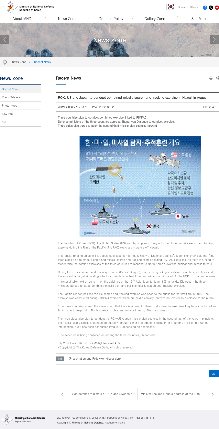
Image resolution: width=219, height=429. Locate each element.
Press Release (11, 97)
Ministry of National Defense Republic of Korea (28, 7)
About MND (22, 18)
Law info (7, 114)
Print (211, 78)
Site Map (198, 18)
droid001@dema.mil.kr (102, 343)
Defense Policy (111, 18)
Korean (182, 7)
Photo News (9, 105)
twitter (211, 7)
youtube (217, 7)
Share (217, 78)
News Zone (67, 18)
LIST (214, 373)
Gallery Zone (155, 18)
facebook (205, 7)
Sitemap (194, 7)
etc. (4, 122)
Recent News (42, 62)
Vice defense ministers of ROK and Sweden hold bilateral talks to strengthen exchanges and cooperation (104, 394)
